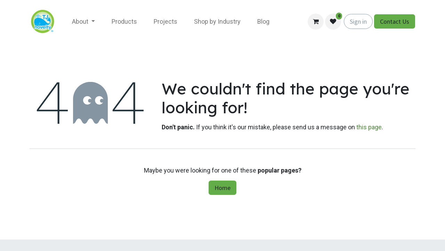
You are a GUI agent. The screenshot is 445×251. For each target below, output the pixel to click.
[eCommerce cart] (316, 22)
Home (222, 188)
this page (369, 127)
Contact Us (394, 21)
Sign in (358, 21)
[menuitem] (83, 21)
